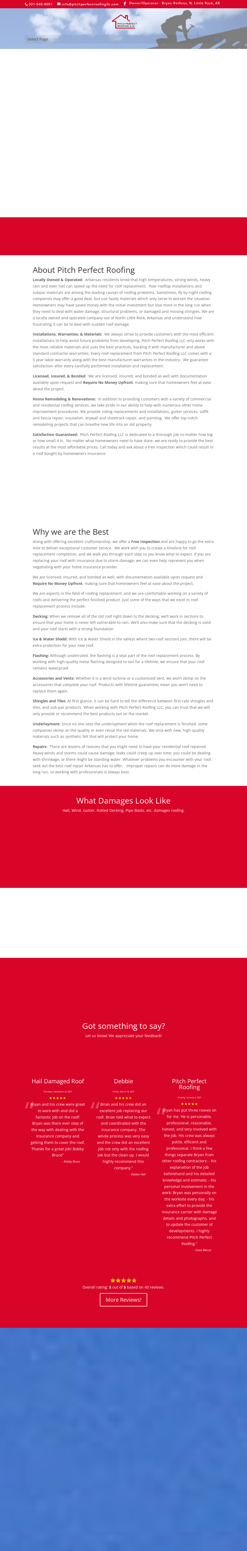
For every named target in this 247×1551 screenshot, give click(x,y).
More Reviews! (123, 1299)
